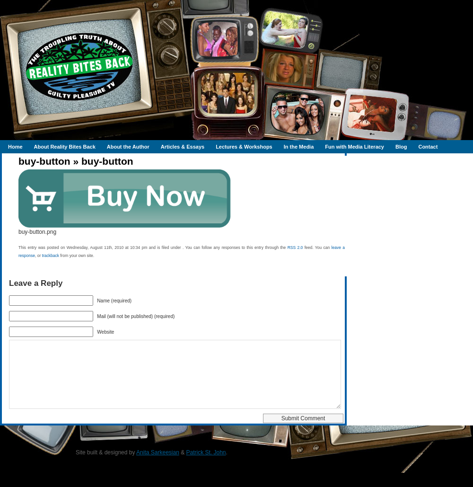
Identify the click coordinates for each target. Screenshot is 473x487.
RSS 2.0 (295, 247)
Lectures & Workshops (244, 147)
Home (15, 147)
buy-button (44, 161)
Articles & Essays (182, 147)
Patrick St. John (206, 466)
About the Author (128, 147)
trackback (50, 255)
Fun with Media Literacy (354, 147)
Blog (401, 147)
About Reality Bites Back (65, 147)
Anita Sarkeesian (157, 466)
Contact (428, 147)
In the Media (299, 147)
